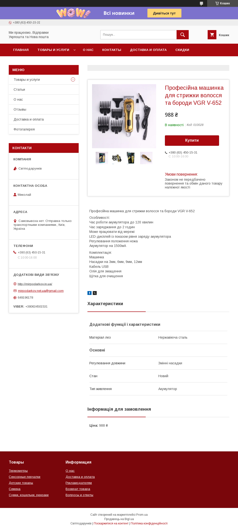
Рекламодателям (79, 483)
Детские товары (21, 483)
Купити (192, 140)
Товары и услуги (53, 50)
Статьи (19, 89)
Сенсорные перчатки (24, 477)
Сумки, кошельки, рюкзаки (29, 495)
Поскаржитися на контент (111, 523)
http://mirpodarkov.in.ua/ (35, 283)
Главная (21, 50)
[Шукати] (183, 34)
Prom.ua (142, 514)
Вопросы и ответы (79, 495)
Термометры (18, 471)
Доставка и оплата (148, 50)
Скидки (182, 50)
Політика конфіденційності (149, 523)
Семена (14, 489)
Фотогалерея (24, 129)
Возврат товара (78, 489)
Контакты (111, 50)
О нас (88, 50)
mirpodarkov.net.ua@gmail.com (41, 291)
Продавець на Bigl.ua (119, 519)
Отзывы (20, 109)
